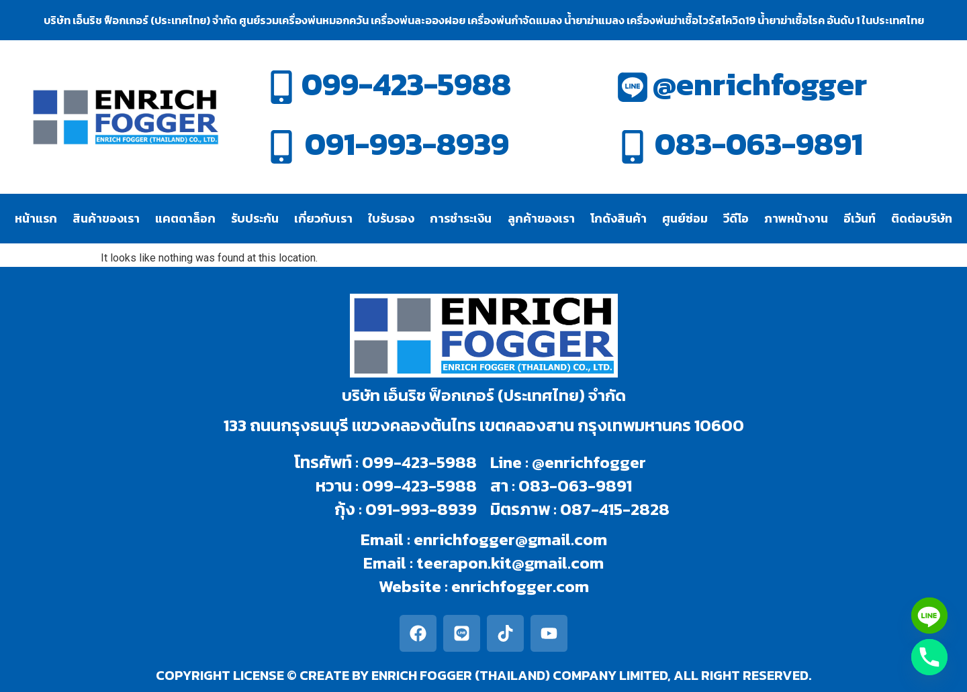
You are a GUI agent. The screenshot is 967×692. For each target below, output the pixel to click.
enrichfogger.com (520, 586)
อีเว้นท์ (859, 218)
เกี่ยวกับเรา (323, 218)
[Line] (929, 615)
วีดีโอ (736, 218)
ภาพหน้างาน (796, 218)
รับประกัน (255, 218)
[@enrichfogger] (632, 87)
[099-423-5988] (281, 87)
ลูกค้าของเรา (541, 218)
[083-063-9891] (632, 147)
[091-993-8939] (281, 147)
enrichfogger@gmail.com (510, 539)
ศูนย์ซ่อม (685, 218)
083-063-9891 (759, 144)
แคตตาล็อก (185, 218)
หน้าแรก (36, 218)
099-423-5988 (406, 84)
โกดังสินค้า (618, 218)
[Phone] (929, 657)
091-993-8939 (407, 144)
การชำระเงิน (461, 218)
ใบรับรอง (391, 218)
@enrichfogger (760, 84)
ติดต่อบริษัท (921, 218)
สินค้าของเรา (106, 218)
